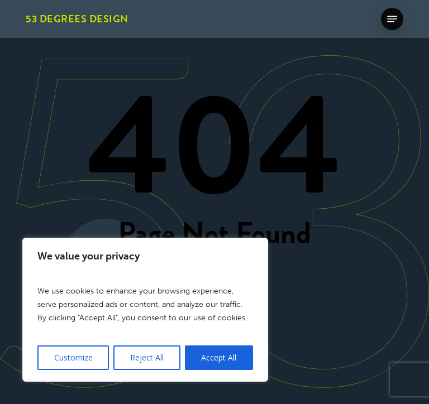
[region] (145, 310)
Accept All (218, 357)
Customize (73, 357)
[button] (392, 19)
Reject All (147, 357)
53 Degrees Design (77, 19)
